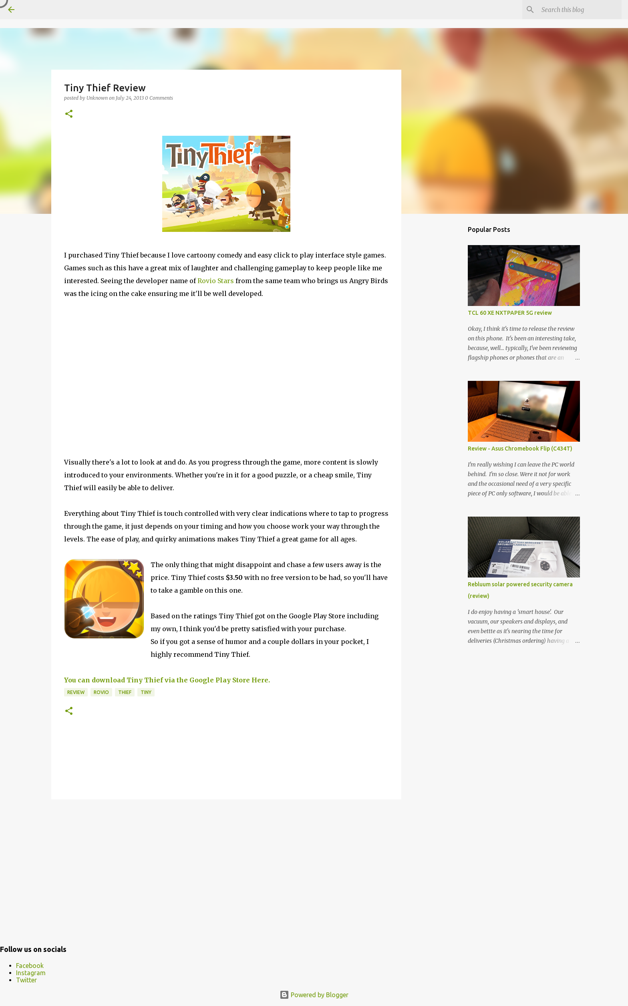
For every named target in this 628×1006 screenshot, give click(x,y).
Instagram (31, 972)
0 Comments (159, 98)
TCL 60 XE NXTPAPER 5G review (510, 313)
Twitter (26, 980)
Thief (124, 692)
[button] (69, 114)
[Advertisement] (226, 867)
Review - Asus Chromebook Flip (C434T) (520, 448)
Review (76, 692)
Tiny (146, 692)
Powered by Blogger (314, 994)
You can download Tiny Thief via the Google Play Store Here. (167, 680)
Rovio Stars (215, 281)
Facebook (30, 965)
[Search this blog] (579, 9)
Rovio (101, 692)
